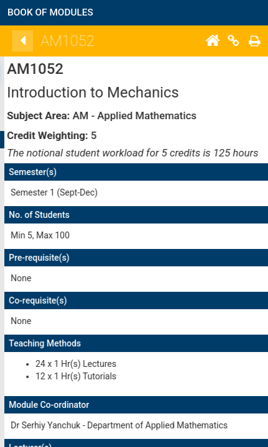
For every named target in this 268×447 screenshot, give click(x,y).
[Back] (61, 41)
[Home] (250, 41)
